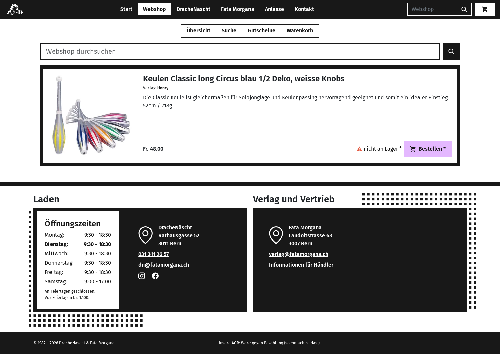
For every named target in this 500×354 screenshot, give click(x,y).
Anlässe (274, 9)
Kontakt (304, 9)
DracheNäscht (193, 9)
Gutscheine (261, 30)
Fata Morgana (237, 9)
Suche (229, 30)
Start (126, 9)
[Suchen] (432, 9)
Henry (162, 88)
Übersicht (198, 30)
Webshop (154, 9)
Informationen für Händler (301, 265)
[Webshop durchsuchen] (240, 51)
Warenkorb (300, 30)
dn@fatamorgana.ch (163, 265)
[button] (379, 149)
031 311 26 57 (153, 254)
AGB (235, 343)
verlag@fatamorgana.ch (298, 254)
